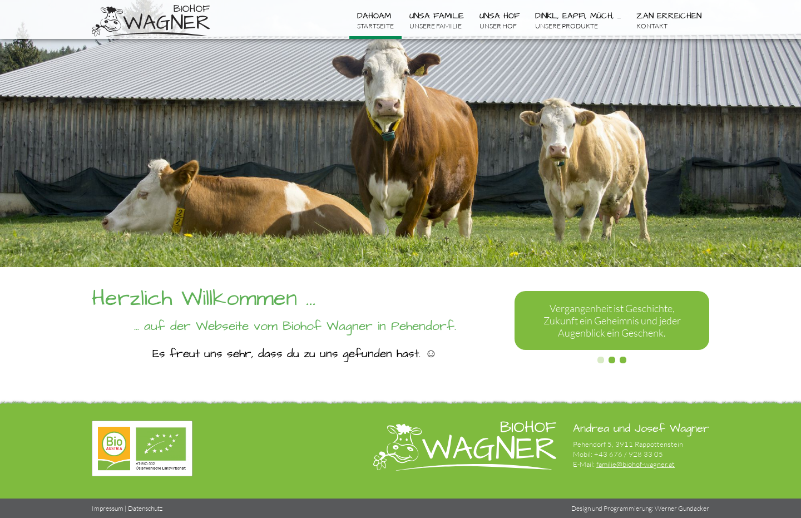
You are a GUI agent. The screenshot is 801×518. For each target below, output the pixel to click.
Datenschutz (145, 508)
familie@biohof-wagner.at (635, 464)
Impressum (107, 508)
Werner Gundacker (682, 508)
